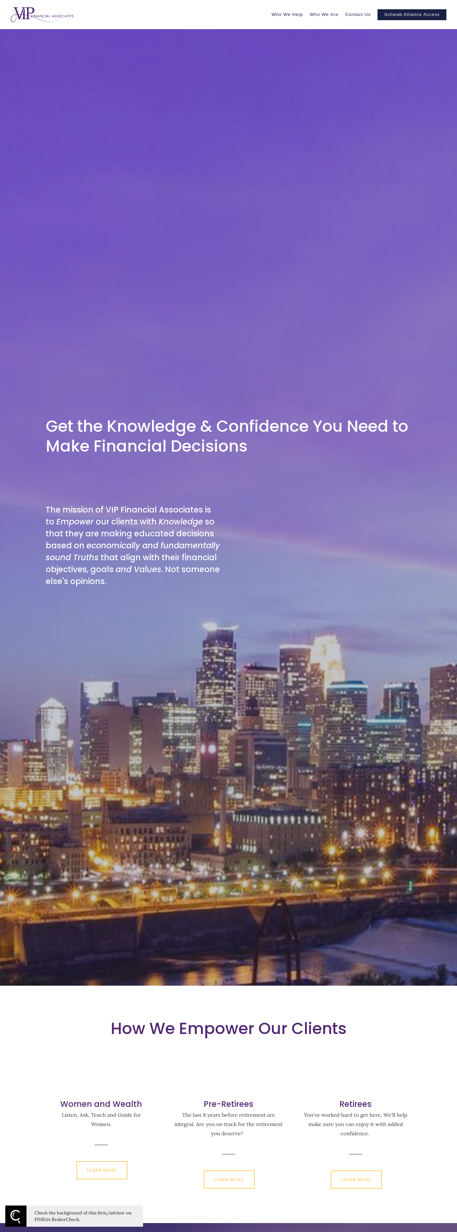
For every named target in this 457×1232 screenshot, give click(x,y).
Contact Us (358, 14)
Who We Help (287, 14)
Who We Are (324, 14)
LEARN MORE (102, 1170)
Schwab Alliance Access (412, 14)
